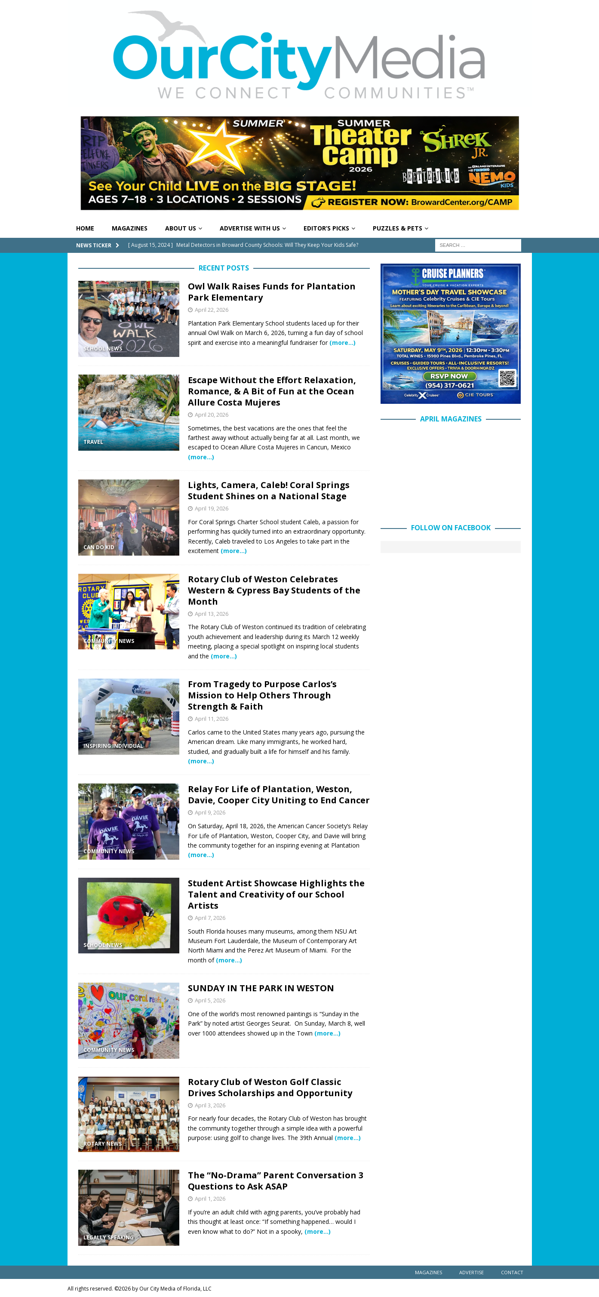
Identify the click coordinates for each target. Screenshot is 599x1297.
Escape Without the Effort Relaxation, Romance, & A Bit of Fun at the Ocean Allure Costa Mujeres (272, 391)
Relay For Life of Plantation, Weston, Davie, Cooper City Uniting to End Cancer (279, 794)
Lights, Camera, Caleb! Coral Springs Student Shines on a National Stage (269, 490)
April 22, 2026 (211, 309)
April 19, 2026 (211, 508)
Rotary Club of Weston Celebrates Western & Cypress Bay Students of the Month (274, 590)
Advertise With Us (250, 228)
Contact (512, 1272)
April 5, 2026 (210, 1000)
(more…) (342, 342)
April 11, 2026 (211, 718)
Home (85, 228)
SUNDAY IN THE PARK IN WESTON (261, 988)
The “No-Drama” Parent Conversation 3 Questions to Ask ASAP (275, 1180)
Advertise (471, 1272)
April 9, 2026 (210, 812)
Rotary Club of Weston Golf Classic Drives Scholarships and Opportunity (270, 1087)
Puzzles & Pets (397, 228)
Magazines (129, 228)
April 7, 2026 (210, 918)
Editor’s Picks (326, 228)
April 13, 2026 (211, 614)
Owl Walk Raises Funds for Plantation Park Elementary (272, 291)
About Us (180, 228)
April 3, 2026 (210, 1105)
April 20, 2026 (211, 414)
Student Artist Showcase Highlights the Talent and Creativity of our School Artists (276, 894)
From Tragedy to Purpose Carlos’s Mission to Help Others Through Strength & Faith (262, 695)
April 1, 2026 (210, 1198)
